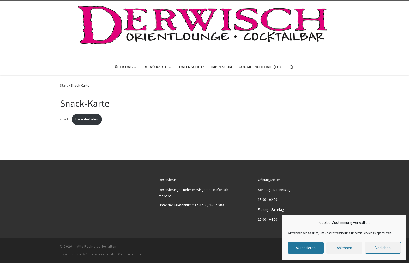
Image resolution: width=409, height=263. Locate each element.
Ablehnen (344, 247)
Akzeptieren (306, 247)
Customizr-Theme (130, 254)
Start (64, 85)
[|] (203, 29)
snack (64, 119)
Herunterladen (86, 119)
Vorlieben (383, 247)
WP (85, 254)
